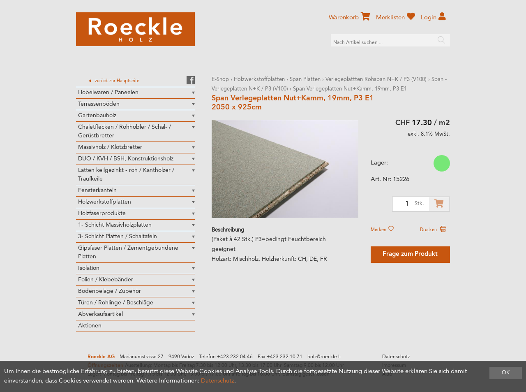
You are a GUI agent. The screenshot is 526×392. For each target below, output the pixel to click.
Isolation (88, 268)
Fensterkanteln (97, 190)
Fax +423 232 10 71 (280, 357)
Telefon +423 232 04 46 (226, 357)
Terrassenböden (99, 104)
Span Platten (305, 79)
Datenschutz (396, 357)
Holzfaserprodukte (102, 213)
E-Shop (220, 79)
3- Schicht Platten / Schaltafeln (117, 236)
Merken (382, 230)
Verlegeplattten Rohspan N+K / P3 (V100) (376, 79)
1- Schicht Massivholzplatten (115, 225)
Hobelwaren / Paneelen (108, 92)
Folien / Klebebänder (105, 280)
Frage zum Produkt (410, 254)
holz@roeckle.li (324, 357)
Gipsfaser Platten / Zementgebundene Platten (128, 252)
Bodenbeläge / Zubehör (109, 291)
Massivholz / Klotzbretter (110, 147)
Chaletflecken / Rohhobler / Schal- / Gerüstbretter (124, 131)
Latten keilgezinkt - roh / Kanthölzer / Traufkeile (126, 174)
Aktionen (90, 326)
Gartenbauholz (97, 115)
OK (506, 373)
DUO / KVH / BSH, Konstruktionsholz (125, 159)
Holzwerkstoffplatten (104, 202)
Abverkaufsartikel (100, 314)
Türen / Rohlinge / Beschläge (115, 303)
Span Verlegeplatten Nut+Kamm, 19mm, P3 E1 (350, 89)
